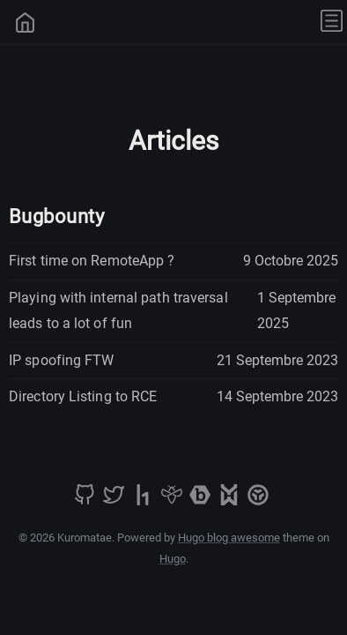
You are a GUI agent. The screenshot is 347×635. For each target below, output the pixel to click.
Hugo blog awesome (229, 537)
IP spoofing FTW (61, 360)
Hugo (172, 558)
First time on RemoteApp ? (92, 260)
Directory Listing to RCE (83, 396)
